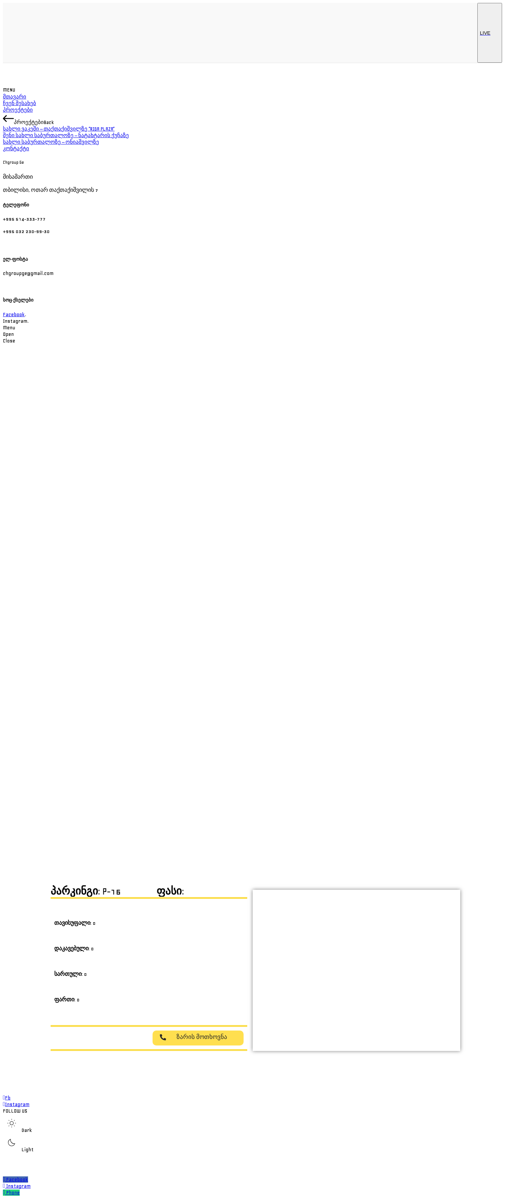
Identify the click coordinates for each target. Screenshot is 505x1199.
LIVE (490, 32)
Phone (13, 1193)
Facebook (14, 314)
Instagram (18, 1186)
